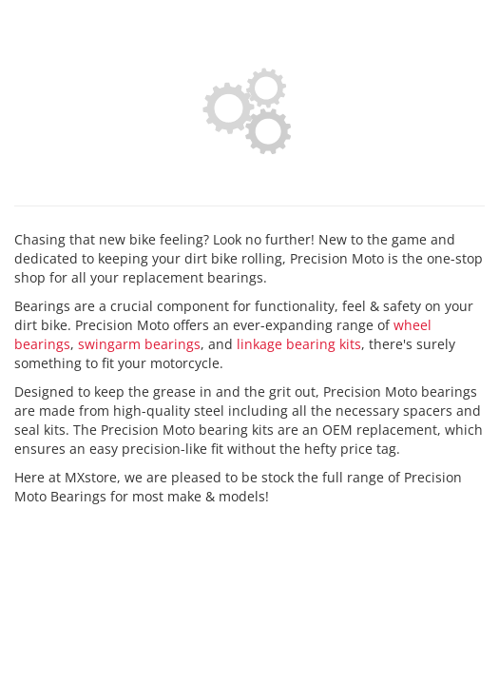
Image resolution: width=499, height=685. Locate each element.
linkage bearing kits (299, 344)
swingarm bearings (139, 344)
